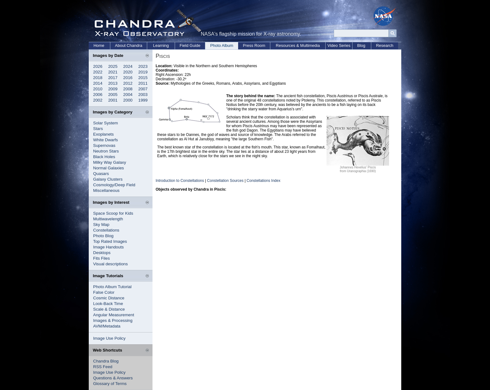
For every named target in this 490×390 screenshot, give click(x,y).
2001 (113, 100)
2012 (127, 83)
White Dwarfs (105, 140)
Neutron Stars (106, 151)
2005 (113, 94)
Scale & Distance (109, 309)
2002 (97, 100)
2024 (127, 66)
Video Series (339, 45)
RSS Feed (102, 366)
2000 (127, 100)
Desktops (102, 252)
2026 (97, 66)
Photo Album (221, 45)
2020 (127, 72)
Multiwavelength (108, 219)
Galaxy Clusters (107, 179)
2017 (113, 77)
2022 (97, 72)
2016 (127, 77)
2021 (113, 72)
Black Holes (104, 156)
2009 (113, 89)
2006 (97, 94)
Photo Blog (103, 235)
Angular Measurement (113, 314)
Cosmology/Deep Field (114, 184)
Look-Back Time (108, 303)
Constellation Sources (225, 180)
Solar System (105, 123)
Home (98, 45)
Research (384, 45)
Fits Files (101, 258)
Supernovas (104, 145)
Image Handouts (108, 247)
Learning (161, 45)
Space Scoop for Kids (113, 213)
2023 (143, 66)
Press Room (254, 45)
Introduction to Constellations (180, 180)
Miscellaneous (106, 190)
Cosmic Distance (108, 298)
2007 (143, 89)
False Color (103, 292)
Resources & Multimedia (298, 45)
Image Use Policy (109, 338)
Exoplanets (103, 134)
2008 (127, 89)
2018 (97, 77)
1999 (143, 100)
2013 (113, 83)
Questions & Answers (113, 378)
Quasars (101, 173)
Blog (361, 45)
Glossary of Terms (110, 383)
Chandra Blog (106, 361)
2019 (143, 72)
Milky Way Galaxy (109, 162)
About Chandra (128, 45)
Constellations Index (263, 180)
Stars (98, 128)
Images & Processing (112, 320)
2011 (143, 83)
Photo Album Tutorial (112, 286)
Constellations (106, 230)
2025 (113, 66)
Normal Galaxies (108, 168)
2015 (143, 77)
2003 (143, 94)
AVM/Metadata (106, 326)
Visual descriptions (110, 264)
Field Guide (190, 45)
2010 (97, 89)
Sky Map (101, 224)
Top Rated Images (110, 241)
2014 (97, 83)
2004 (127, 94)
